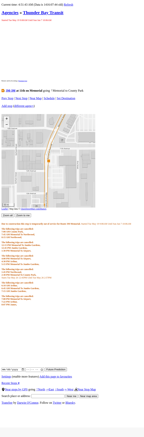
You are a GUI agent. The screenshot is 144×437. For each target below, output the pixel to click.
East (50, 389)
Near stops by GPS (15, 389)
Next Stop (21, 98)
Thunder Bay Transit (43, 12)
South (59, 389)
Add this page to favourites (56, 376)
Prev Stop (7, 98)
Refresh (68, 4)
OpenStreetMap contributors (33, 209)
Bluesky (70, 402)
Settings (6, 376)
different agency (24, 106)
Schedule (49, 98)
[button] (48, 160)
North (40, 389)
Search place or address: (33, 396)
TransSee (7, 402)
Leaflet (5, 209)
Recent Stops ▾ (11, 383)
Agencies (10, 12)
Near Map (36, 98)
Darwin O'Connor (27, 402)
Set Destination (66, 98)
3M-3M (11, 90)
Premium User (22, 81)
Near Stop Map (85, 389)
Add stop (7, 106)
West (69, 389)
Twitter (57, 402)
